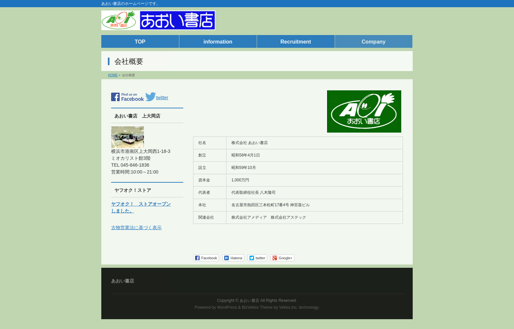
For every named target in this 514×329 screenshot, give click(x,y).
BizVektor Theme (257, 307)
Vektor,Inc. (288, 307)
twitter (156, 97)
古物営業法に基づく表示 (136, 227)
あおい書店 (249, 300)
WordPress (227, 307)
